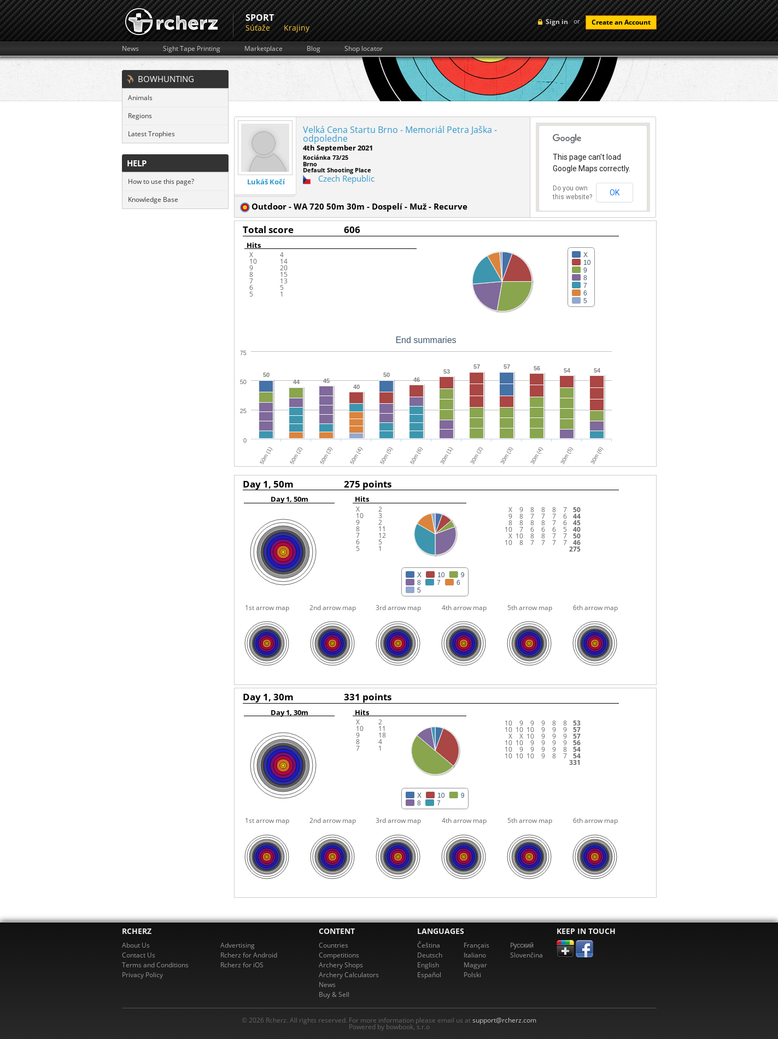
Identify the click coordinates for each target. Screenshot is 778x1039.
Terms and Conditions (155, 965)
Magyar (475, 965)
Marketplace (263, 48)
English (428, 965)
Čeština (428, 945)
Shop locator (363, 48)
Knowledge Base (153, 199)
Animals (140, 97)
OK (614, 192)
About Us (136, 945)
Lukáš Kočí (266, 181)
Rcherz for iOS (242, 965)
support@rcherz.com (504, 1020)
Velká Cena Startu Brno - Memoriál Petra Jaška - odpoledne (400, 134)
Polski (472, 974)
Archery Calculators (349, 974)
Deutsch (429, 955)
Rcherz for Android (248, 955)
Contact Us (138, 955)
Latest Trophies (151, 133)
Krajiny (296, 27)
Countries (333, 945)
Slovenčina (526, 955)
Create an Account (621, 22)
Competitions (339, 955)
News (130, 48)
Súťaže (257, 27)
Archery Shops (341, 965)
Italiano (475, 955)
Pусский (522, 945)
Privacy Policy (142, 974)
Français (476, 945)
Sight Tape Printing (191, 48)
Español (429, 974)
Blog (313, 48)
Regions (140, 115)
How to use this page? (161, 181)
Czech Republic (346, 178)
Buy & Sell (334, 994)
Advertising (237, 945)
